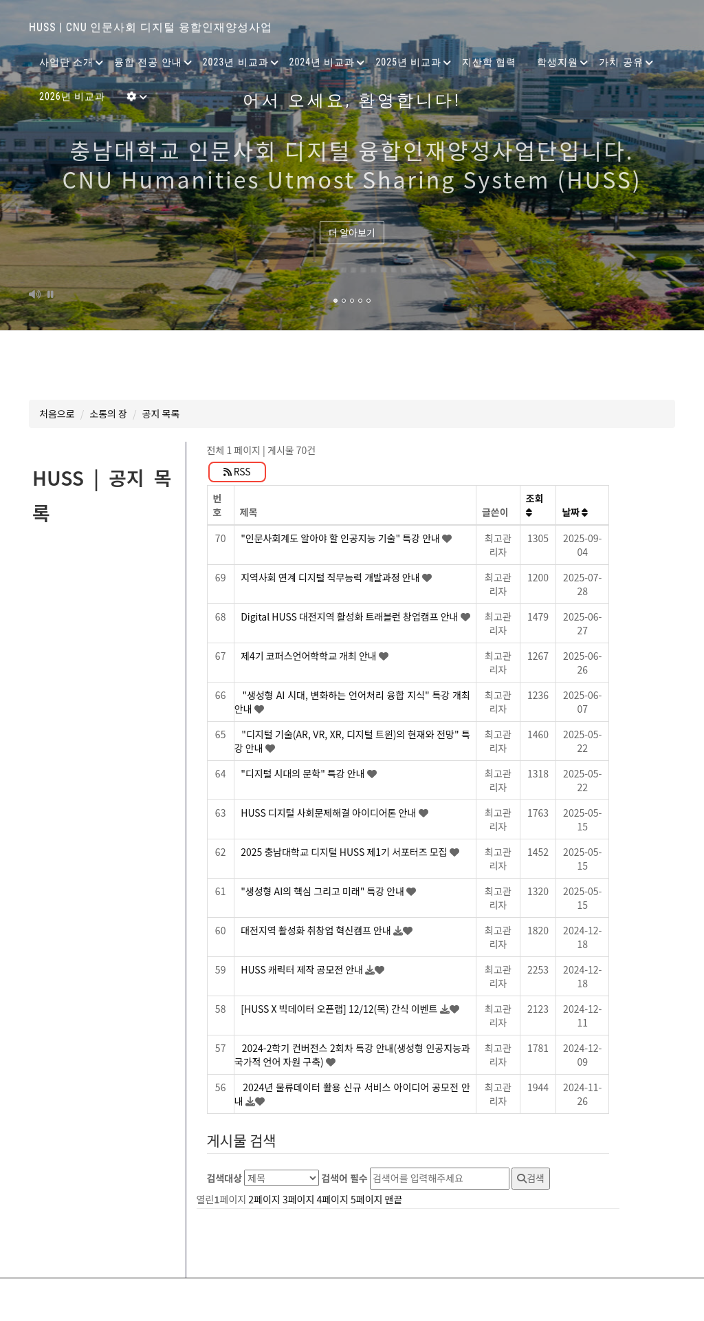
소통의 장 (108, 413)
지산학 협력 (489, 61)
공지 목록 (161, 413)
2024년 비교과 (322, 61)
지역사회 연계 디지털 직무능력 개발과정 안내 (331, 577)
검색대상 (225, 1178)
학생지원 (557, 61)
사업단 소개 (66, 61)
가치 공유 (621, 61)
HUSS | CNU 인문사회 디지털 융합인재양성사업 (150, 27)
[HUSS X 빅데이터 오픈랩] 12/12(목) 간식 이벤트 (340, 1009)
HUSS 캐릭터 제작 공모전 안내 (303, 969)
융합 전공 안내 (148, 61)
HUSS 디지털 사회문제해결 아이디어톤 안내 (329, 812)
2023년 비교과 (236, 61)
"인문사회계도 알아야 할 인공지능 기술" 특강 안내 (341, 538)
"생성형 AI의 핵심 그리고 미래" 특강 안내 (323, 891)
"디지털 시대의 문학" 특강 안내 (304, 773)
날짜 (575, 512)
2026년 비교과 (72, 96)
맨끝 (394, 1199)
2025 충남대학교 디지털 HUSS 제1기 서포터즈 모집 (345, 852)
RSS (237, 471)
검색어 (344, 1178)
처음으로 (57, 413)
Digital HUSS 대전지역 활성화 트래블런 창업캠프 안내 (350, 616)
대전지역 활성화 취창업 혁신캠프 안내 (317, 930)
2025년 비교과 (408, 61)
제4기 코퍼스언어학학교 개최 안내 (310, 656)
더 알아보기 (352, 232)
